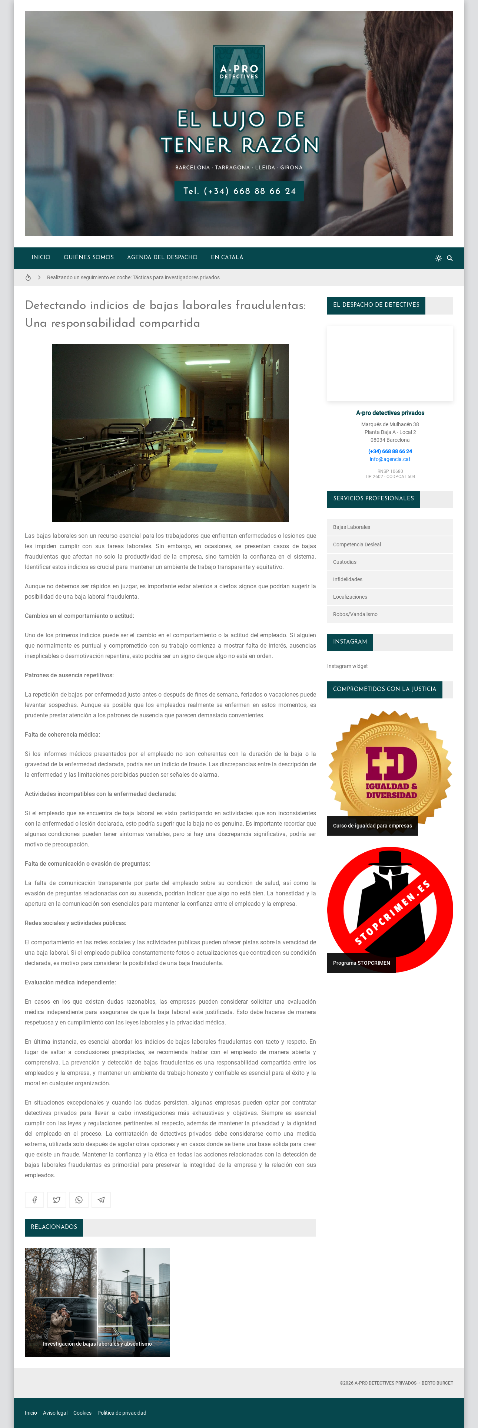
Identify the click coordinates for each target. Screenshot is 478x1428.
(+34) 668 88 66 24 (390, 451)
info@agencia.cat (390, 459)
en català (227, 258)
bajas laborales (351, 527)
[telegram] (101, 1200)
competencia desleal (357, 544)
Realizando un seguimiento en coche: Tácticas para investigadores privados (133, 277)
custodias (344, 562)
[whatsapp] (79, 1200)
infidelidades (347, 579)
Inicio (40, 258)
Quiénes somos (89, 258)
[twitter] (56, 1200)
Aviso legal (55, 1413)
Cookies (82, 1413)
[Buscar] (450, 258)
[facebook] (34, 1200)
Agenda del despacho (162, 258)
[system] (438, 258)
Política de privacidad (121, 1413)
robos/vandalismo (355, 614)
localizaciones (350, 597)
